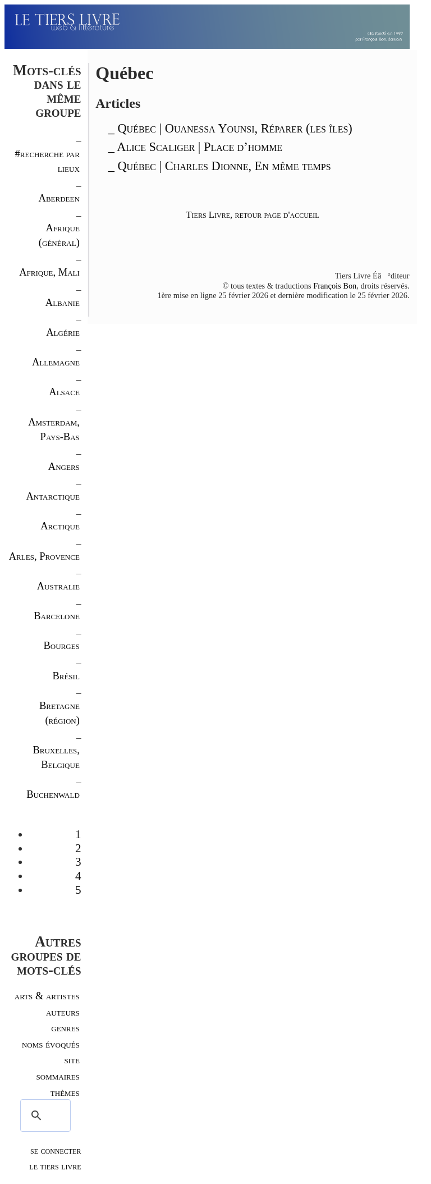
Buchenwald (53, 794)
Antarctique (52, 496)
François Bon (334, 285)
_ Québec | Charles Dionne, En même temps (219, 166)
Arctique (60, 526)
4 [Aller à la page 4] (78, 876)
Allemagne (56, 362)
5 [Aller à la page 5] (78, 890)
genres (65, 1028)
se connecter (55, 1150)
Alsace (64, 391)
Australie (58, 586)
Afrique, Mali (49, 272)
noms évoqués (51, 1044)
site (71, 1060)
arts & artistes (47, 996)
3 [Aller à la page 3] (78, 861)
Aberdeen (59, 198)
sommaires (58, 1076)
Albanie (62, 302)
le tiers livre (55, 1166)
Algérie (63, 332)
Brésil (65, 676)
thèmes (65, 1092)
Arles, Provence (44, 556)
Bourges (61, 645)
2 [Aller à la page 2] (78, 848)
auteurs (63, 1012)
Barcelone (57, 615)
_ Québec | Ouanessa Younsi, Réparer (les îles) (230, 128)
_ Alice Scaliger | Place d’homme (195, 147)
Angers (64, 466)
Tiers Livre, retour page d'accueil (252, 214)
